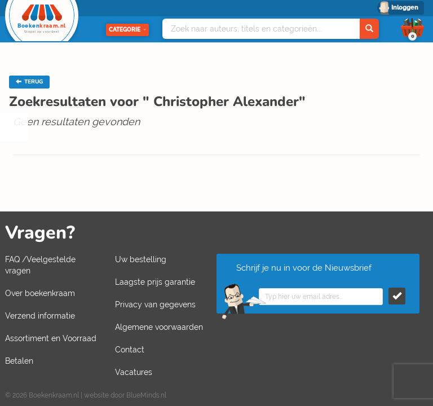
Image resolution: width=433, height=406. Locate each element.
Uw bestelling (140, 259)
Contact (129, 349)
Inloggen (404, 7)
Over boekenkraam (40, 293)
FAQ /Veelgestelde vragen (40, 265)
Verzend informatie (40, 315)
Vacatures (133, 372)
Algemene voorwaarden (159, 327)
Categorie (127, 30)
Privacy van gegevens (155, 304)
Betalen (19, 360)
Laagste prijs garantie (155, 281)
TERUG (29, 82)
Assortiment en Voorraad (50, 338)
